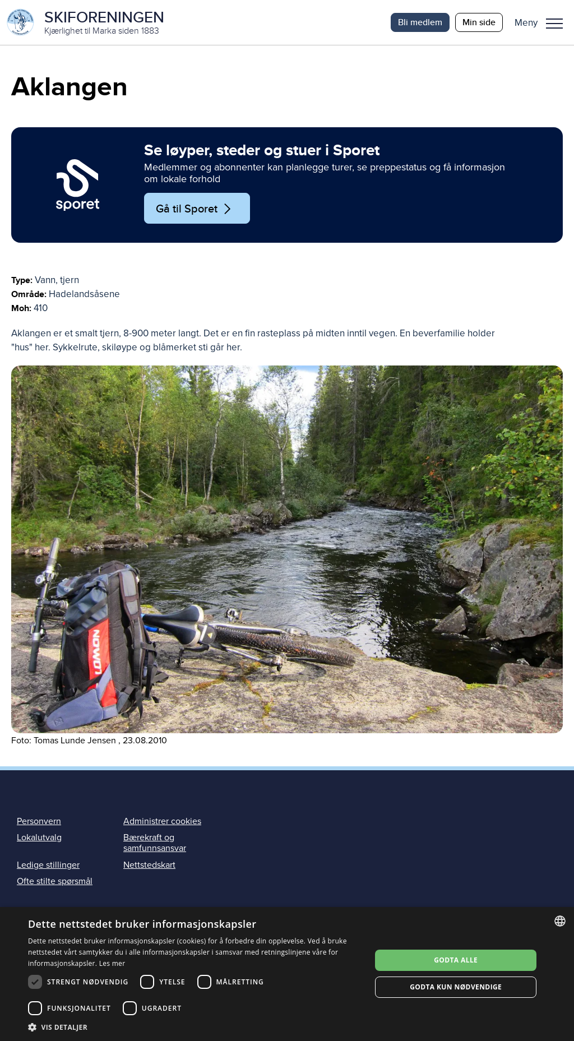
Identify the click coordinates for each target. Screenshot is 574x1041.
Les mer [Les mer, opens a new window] (112, 963)
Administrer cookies (162, 821)
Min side (479, 22)
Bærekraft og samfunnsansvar (154, 843)
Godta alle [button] (456, 960)
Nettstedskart (149, 865)
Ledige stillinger (48, 865)
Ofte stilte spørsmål (54, 881)
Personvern (39, 821)
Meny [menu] (554, 23)
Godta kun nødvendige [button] (456, 987)
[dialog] (287, 974)
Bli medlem (420, 22)
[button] (542, 22)
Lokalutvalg (39, 837)
